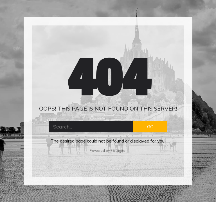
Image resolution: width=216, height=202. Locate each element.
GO (150, 126)
